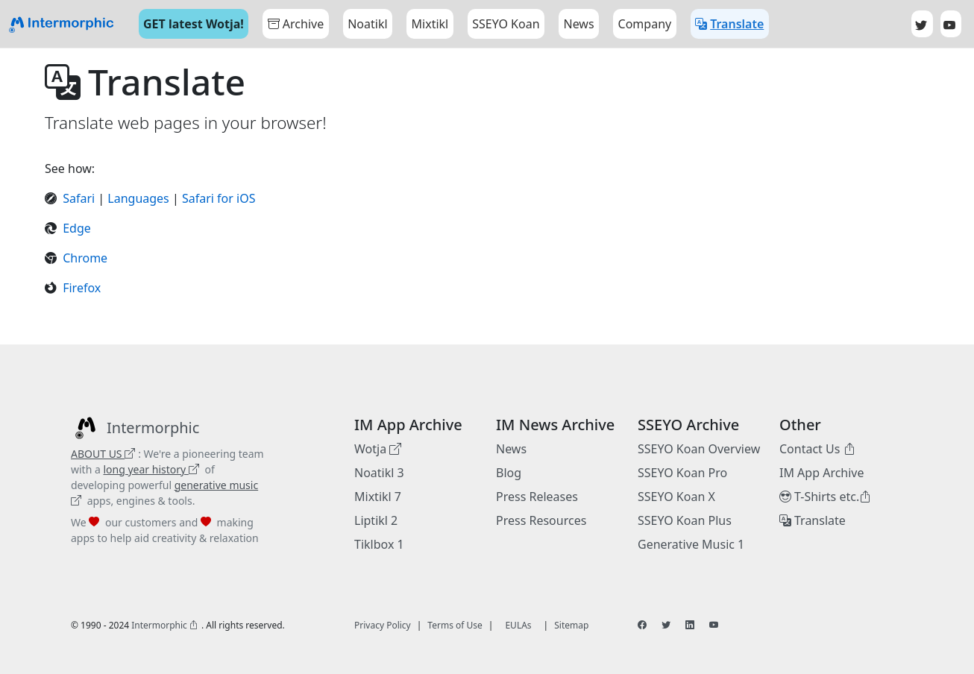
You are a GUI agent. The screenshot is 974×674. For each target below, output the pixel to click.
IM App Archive (821, 472)
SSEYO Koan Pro (682, 472)
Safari (80, 198)
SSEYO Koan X (676, 496)
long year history (150, 469)
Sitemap (571, 625)
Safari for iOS (219, 198)
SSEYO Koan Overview (699, 449)
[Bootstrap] (61, 24)
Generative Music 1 (691, 544)
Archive (296, 24)
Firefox (82, 288)
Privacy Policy (382, 625)
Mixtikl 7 (377, 496)
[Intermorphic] (135, 428)
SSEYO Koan (505, 24)
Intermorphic (164, 625)
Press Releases (537, 496)
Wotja (377, 449)
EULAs (518, 625)
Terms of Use (454, 625)
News (511, 449)
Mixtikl (430, 24)
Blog (508, 472)
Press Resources (541, 520)
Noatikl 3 (379, 472)
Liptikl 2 (376, 520)
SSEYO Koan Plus (685, 520)
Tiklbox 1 (379, 544)
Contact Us (817, 449)
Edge (77, 228)
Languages (138, 198)
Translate (812, 520)
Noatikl (367, 24)
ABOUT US (103, 454)
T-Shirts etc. (825, 496)
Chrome (85, 258)
